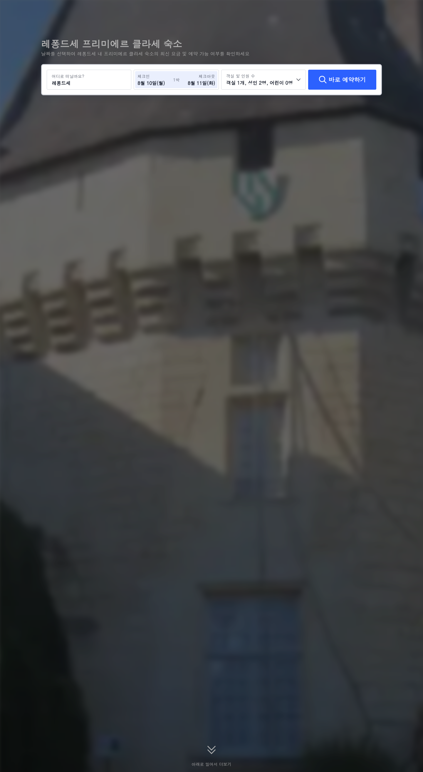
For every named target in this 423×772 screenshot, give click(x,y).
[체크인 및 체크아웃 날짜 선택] (155, 79)
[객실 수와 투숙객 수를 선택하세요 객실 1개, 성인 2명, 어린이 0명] (263, 79)
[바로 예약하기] (342, 80)
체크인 (143, 76)
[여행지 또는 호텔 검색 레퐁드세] (89, 80)
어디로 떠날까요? (68, 76)
